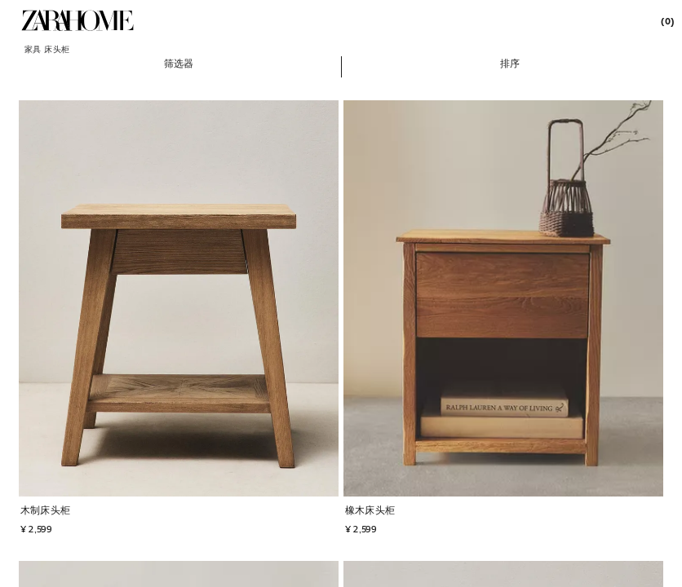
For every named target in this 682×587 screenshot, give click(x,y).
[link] (77, 20)
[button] (179, 62)
